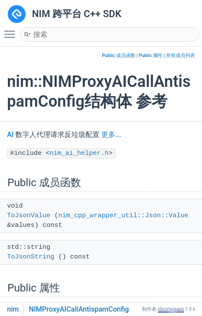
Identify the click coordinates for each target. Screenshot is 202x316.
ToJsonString (30, 257)
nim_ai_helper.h (79, 153)
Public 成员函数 (118, 55)
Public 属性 (151, 55)
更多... (111, 134)
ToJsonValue (28, 215)
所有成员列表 (180, 55)
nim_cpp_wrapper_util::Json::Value (123, 215)
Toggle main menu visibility (11, 30)
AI (10, 134)
